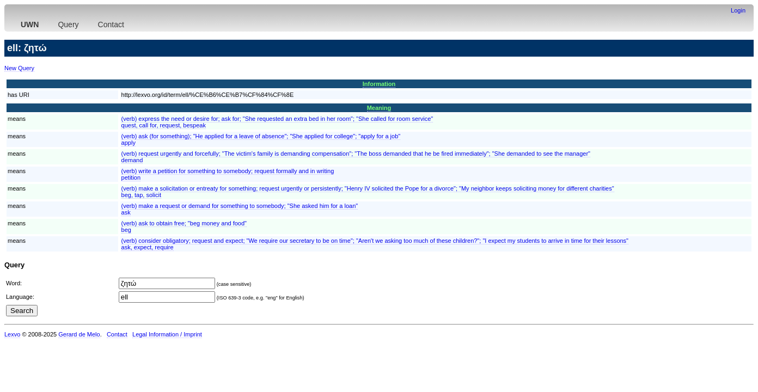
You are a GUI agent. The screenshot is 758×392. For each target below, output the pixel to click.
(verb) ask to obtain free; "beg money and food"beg (184, 226)
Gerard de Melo (79, 334)
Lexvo (12, 334)
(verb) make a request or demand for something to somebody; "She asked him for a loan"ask (239, 209)
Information (379, 84)
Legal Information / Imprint (167, 334)
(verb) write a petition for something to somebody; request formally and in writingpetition (227, 174)
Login (738, 10)
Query (68, 24)
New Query (19, 68)
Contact (111, 24)
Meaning (379, 108)
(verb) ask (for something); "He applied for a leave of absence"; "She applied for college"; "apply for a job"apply (261, 139)
